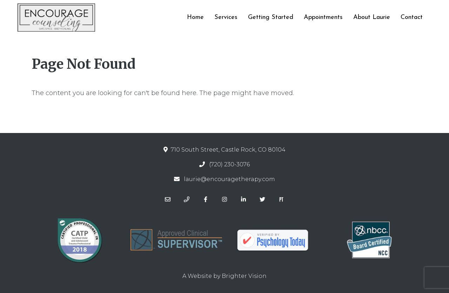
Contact (412, 17)
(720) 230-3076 (229, 164)
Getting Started (270, 17)
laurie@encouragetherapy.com (229, 179)
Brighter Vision (244, 276)
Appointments (323, 17)
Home (195, 17)
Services (225, 17)
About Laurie (371, 17)
